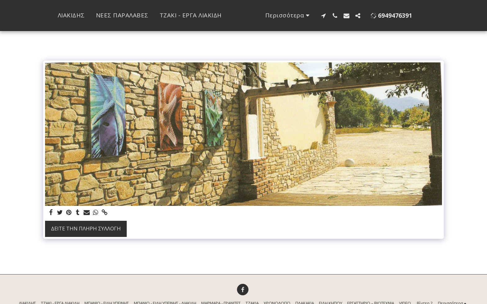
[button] (347, 15)
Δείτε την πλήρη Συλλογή (86, 228)
